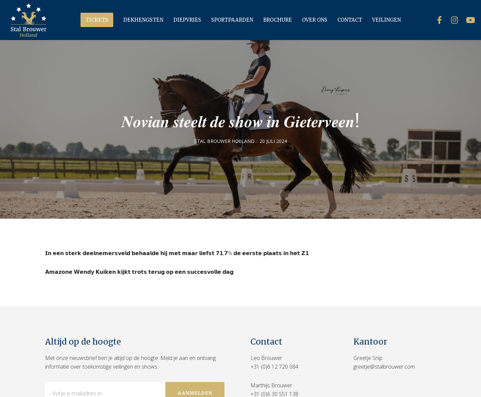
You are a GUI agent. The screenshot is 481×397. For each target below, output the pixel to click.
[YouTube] (465, 20)
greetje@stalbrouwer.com (384, 366)
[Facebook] (435, 20)
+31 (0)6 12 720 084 (274, 366)
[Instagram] (450, 20)
